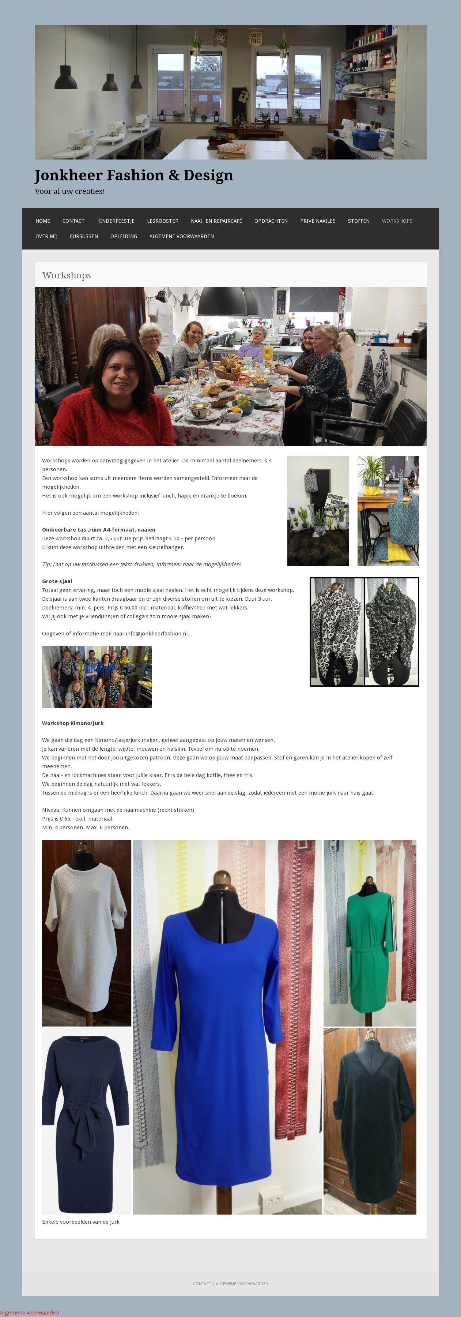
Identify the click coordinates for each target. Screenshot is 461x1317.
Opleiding (123, 236)
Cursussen (84, 236)
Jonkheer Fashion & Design (134, 175)
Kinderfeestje (116, 221)
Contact (74, 221)
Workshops (397, 221)
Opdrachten (271, 221)
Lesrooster (162, 221)
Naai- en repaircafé (216, 221)
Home (42, 221)
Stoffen (359, 221)
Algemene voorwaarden (182, 236)
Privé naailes (318, 221)
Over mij (46, 236)
